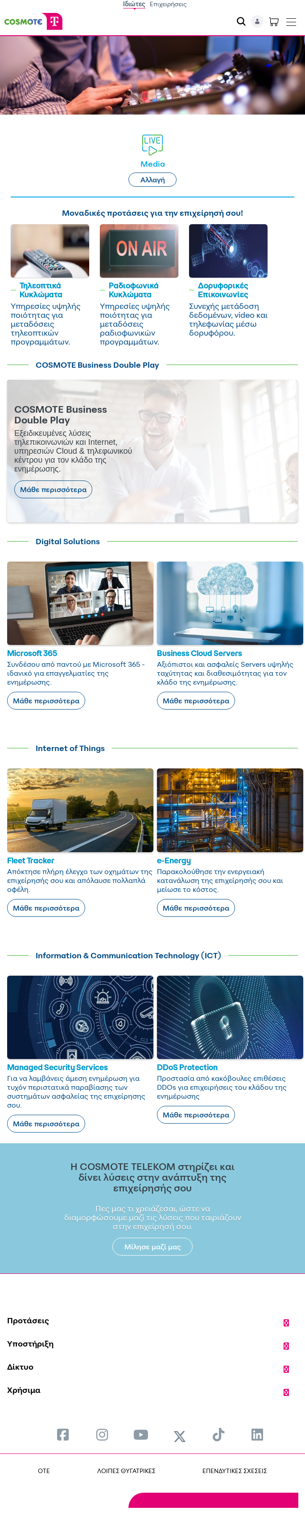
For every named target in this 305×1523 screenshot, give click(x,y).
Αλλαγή (152, 179)
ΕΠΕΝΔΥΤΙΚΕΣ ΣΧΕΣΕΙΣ (234, 1470)
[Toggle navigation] (291, 20)
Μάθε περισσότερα (53, 489)
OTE (44, 1470)
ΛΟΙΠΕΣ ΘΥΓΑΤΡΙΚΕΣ (126, 1470)
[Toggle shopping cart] (274, 21)
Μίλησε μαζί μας (152, 1246)
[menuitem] (63, 1434)
